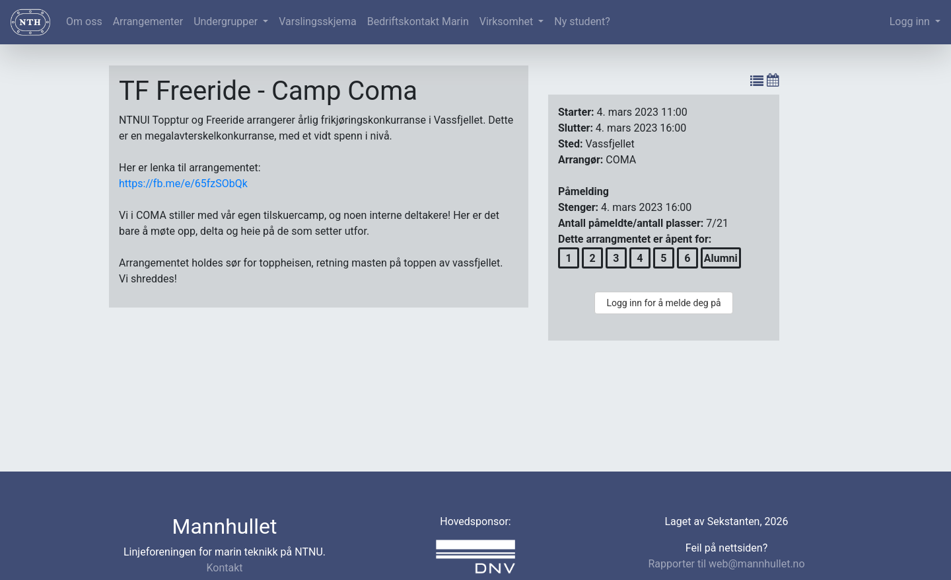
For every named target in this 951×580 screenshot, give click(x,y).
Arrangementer (148, 21)
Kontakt (224, 567)
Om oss (84, 21)
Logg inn (911, 21)
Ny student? (582, 21)
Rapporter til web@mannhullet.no (726, 564)
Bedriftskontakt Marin (418, 21)
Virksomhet (507, 21)
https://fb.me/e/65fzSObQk (183, 183)
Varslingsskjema (317, 21)
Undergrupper (227, 21)
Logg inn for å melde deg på (663, 303)
